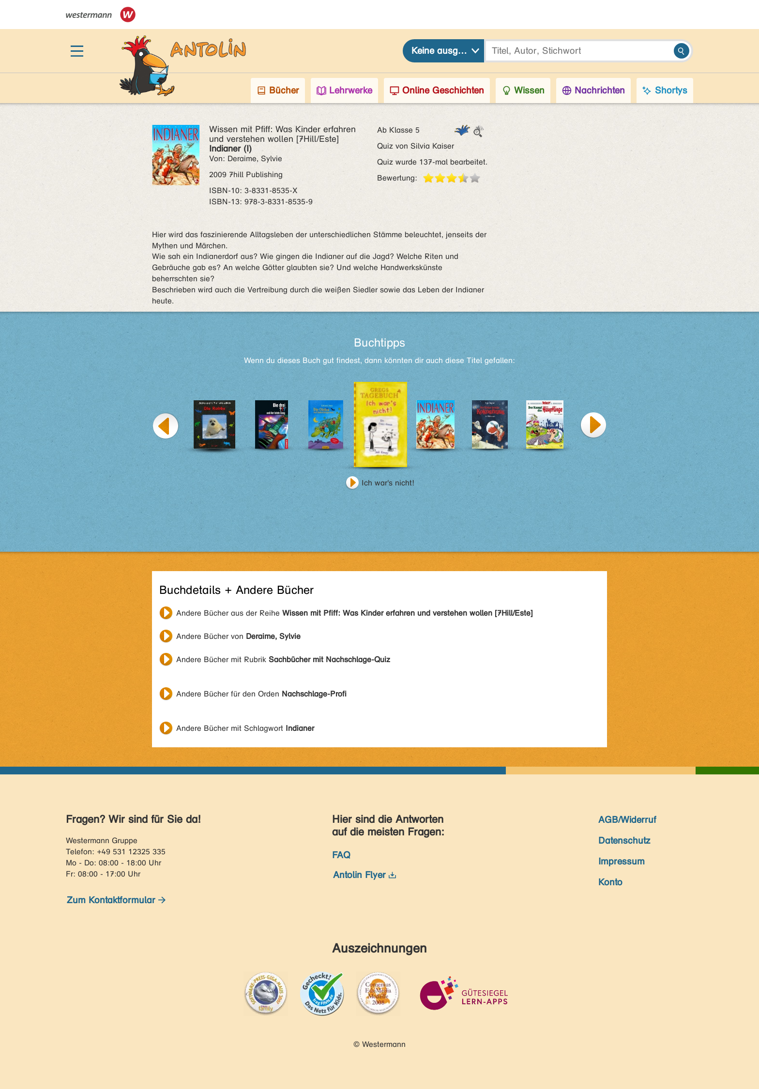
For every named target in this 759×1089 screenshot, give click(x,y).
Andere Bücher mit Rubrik (283, 659)
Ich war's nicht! (388, 482)
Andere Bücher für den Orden (261, 693)
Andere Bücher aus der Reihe (354, 613)
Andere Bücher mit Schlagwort (245, 728)
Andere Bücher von (238, 636)
